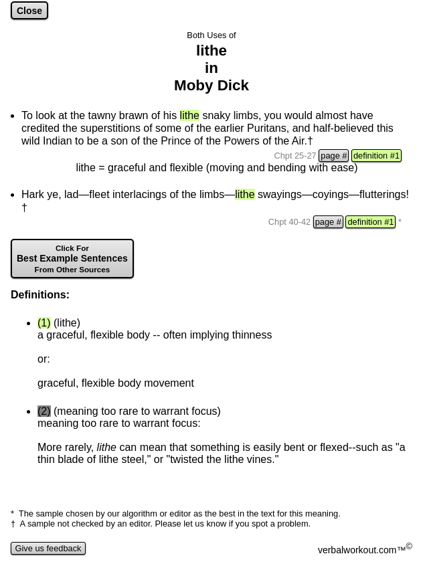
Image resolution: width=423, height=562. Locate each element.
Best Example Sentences (72, 259)
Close (29, 10)
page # (334, 156)
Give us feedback (48, 548)
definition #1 (376, 156)
